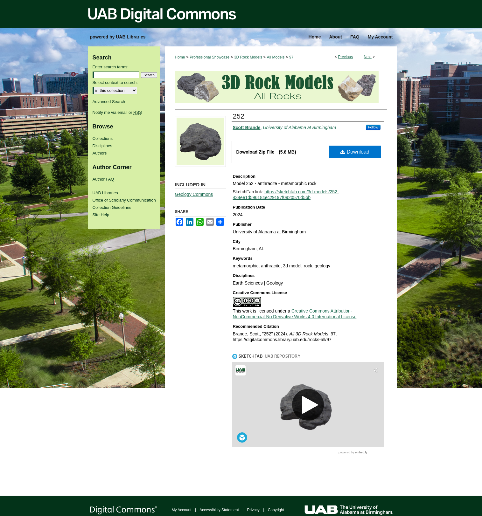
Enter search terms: (111, 67)
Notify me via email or (117, 112)
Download (354, 152)
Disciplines (102, 145)
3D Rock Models (248, 57)
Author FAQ (103, 179)
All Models (275, 57)
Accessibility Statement (219, 510)
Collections (103, 138)
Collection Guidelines (112, 207)
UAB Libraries (105, 192)
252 (239, 116)
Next (368, 57)
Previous (345, 57)
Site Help (101, 214)
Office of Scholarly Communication (124, 200)
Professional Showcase (209, 57)
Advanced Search (109, 101)
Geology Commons (194, 194)
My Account (182, 510)
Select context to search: (115, 82)
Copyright (276, 510)
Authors (100, 153)
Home (180, 57)
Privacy (253, 510)
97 (291, 57)
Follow (373, 127)
